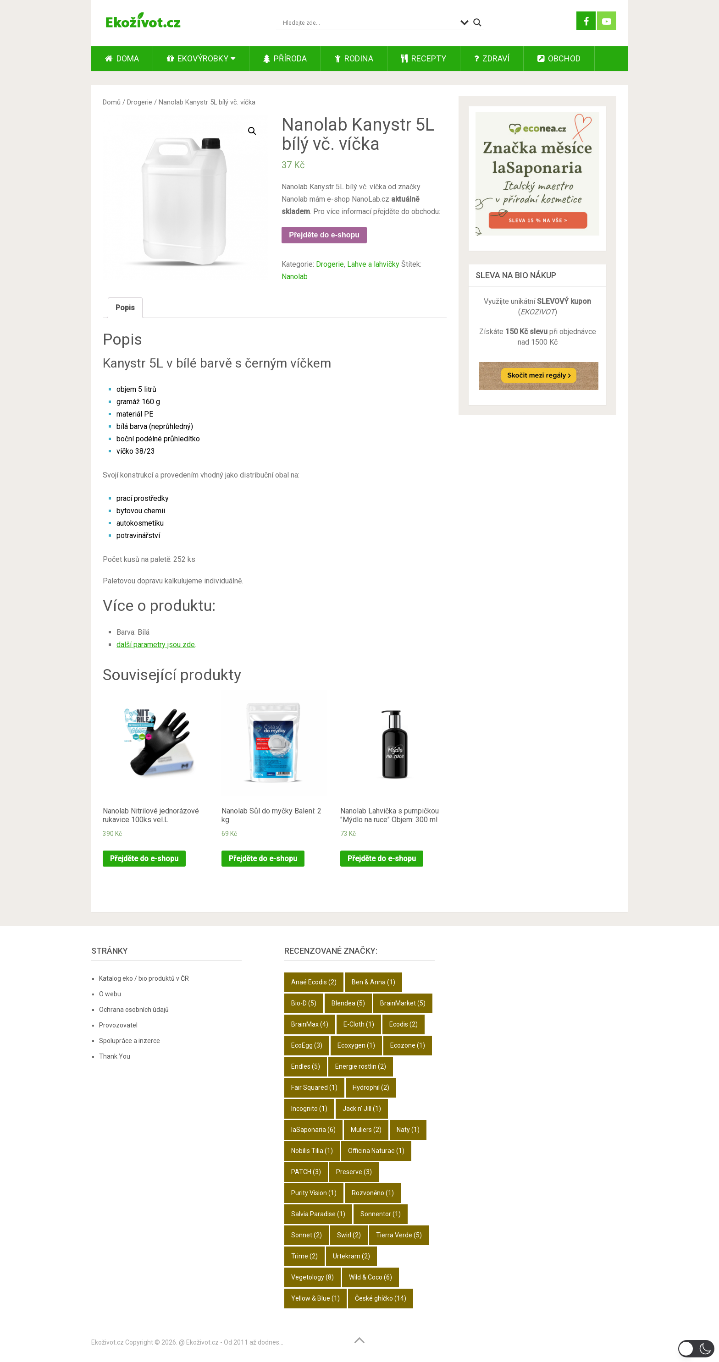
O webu (110, 994)
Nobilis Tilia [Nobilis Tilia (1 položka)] (312, 1150)
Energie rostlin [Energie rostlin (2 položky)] (360, 1066)
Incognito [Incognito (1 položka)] (309, 1108)
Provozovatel (118, 1025)
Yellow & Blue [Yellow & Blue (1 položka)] (315, 1298)
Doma (122, 58)
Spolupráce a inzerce (129, 1040)
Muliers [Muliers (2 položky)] (366, 1129)
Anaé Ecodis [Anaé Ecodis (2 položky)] (314, 982)
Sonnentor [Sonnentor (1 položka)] (380, 1214)
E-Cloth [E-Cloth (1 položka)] (358, 1024)
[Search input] (369, 22)
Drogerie (139, 102)
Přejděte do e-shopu (324, 235)
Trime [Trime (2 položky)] (304, 1256)
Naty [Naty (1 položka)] (408, 1129)
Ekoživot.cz (107, 1342)
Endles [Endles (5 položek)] (305, 1066)
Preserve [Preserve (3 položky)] (354, 1171)
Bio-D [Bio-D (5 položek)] (303, 1003)
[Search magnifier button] (477, 22)
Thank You (114, 1056)
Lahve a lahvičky (373, 264)
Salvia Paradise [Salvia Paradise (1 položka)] (318, 1214)
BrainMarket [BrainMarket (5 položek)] (403, 1003)
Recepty (423, 58)
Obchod (559, 58)
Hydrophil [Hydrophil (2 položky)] (371, 1087)
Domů (112, 102)
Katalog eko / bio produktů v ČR (144, 978)
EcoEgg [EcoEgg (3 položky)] (306, 1045)
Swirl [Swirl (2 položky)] (349, 1235)
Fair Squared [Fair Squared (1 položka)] (314, 1087)
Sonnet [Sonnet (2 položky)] (306, 1235)
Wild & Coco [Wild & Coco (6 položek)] (370, 1277)
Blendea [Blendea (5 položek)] (348, 1003)
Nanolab (295, 276)
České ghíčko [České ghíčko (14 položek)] (380, 1298)
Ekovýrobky (197, 58)
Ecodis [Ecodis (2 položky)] (403, 1024)
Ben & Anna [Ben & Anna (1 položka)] (373, 982)
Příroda (285, 58)
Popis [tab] (125, 307)
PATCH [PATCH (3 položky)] (306, 1171)
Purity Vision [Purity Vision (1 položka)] (314, 1193)
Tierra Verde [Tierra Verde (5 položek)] (399, 1235)
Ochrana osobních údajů (134, 1009)
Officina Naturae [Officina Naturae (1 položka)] (376, 1150)
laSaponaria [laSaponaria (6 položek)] (313, 1129)
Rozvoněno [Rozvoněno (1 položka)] (373, 1193)
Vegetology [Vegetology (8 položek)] (312, 1277)
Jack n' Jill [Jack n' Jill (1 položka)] (362, 1108)
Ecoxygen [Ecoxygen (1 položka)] (356, 1045)
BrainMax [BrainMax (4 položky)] (309, 1024)
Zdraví (491, 58)
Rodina (354, 58)
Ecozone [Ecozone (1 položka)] (407, 1045)
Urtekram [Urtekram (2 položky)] (351, 1256)
